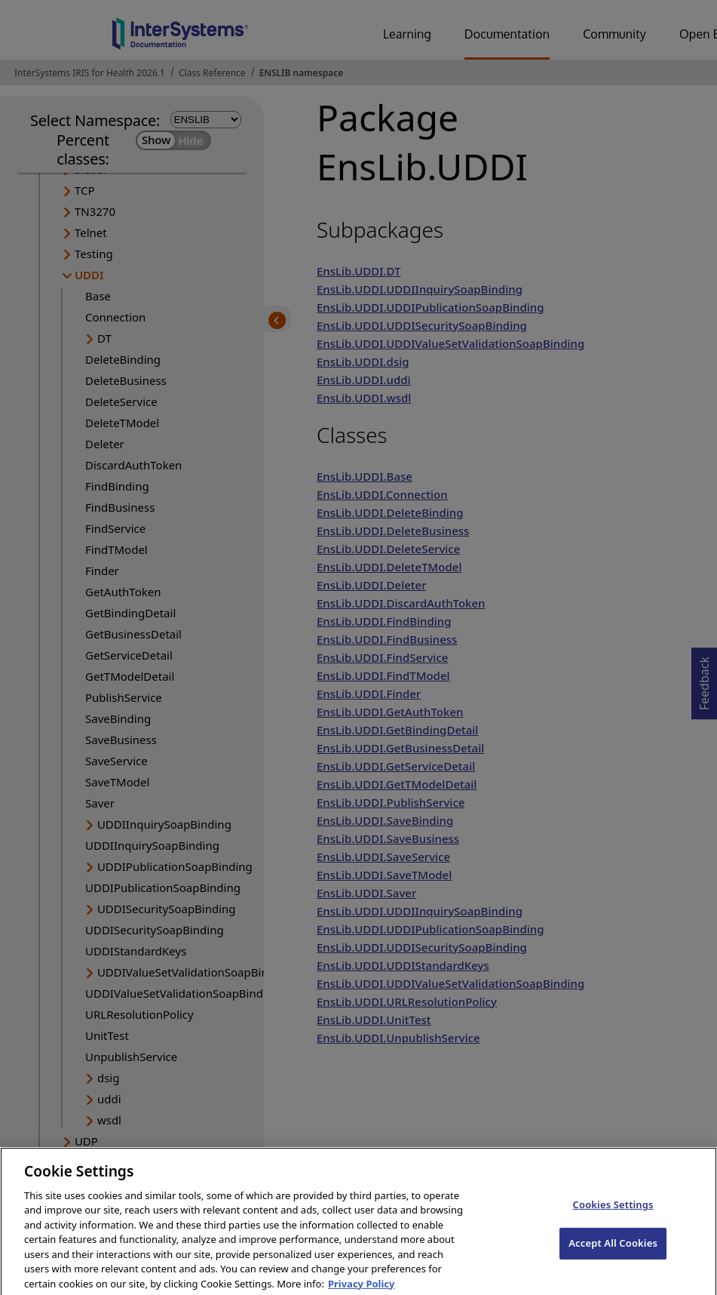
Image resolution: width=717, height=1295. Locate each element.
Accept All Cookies (612, 1253)
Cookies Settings (613, 1216)
